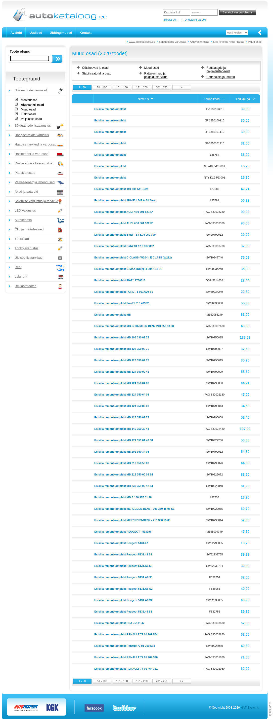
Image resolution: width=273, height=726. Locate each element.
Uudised (35, 33)
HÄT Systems (250, 707)
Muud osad (255, 41)
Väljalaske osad (31, 119)
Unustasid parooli (195, 19)
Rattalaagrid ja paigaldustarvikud (217, 69)
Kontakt (85, 33)
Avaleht (16, 33)
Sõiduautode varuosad (172, 41)
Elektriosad (28, 114)
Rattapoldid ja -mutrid (220, 77)
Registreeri (170, 19)
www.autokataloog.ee (142, 41)
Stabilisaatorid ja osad (96, 73)
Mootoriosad (29, 100)
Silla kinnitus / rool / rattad (228, 41)
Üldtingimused (61, 33)
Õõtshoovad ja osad (95, 68)
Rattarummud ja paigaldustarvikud (155, 75)
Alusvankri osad (199, 41)
